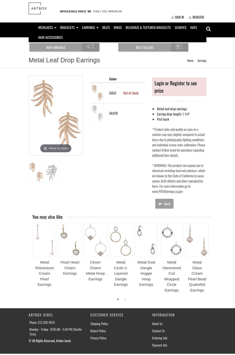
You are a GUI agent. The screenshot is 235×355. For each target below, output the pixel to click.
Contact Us (158, 331)
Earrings (202, 60)
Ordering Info (159, 338)
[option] (44, 256)
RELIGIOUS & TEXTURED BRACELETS (148, 27)
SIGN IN (177, 17)
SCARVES (180, 27)
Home (190, 60)
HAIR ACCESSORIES (50, 37)
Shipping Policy (99, 324)
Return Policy (98, 331)
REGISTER (196, 17)
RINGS (118, 27)
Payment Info (159, 345)
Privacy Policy (98, 338)
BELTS (106, 27)
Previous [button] (29, 260)
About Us (157, 324)
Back (164, 203)
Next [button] (213, 260)
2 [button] (125, 299)
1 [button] (118, 299)
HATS (193, 27)
